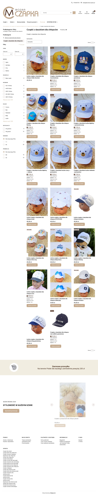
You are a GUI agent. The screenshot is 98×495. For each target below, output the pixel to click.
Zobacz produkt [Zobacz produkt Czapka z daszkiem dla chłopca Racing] (32, 136)
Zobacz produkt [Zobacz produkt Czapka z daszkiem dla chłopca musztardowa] (56, 89)
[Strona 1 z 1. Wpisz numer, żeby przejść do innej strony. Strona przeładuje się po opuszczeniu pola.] (92, 42)
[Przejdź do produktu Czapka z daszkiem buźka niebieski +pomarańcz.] (84, 155)
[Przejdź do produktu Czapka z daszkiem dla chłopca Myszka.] (60, 108)
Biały (7, 115)
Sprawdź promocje (11, 411)
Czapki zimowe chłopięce (9, 454)
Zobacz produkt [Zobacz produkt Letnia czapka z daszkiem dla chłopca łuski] (32, 224)
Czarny (7, 107)
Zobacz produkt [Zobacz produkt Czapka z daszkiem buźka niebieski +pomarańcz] (79, 183)
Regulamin (62, 440)
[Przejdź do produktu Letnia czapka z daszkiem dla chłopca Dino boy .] (37, 242)
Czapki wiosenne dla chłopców (11, 466)
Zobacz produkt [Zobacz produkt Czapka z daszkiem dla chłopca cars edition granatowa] (56, 346)
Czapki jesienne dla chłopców (10, 465)
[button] (74, 12)
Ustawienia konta (26, 441)
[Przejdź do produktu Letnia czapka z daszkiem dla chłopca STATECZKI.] (60, 202)
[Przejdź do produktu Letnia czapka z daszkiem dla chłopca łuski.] (37, 202)
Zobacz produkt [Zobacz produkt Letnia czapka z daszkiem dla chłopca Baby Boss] (56, 265)
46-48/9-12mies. (10, 94)
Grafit (7, 118)
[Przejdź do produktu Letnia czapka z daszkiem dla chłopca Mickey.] (84, 242)
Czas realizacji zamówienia (47, 443)
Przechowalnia (25, 443)
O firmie (80, 441)
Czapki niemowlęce (8, 458)
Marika (7, 70)
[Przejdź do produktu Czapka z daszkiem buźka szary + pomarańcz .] (60, 155)
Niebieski (8, 112)
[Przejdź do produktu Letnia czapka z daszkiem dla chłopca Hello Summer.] (37, 60)
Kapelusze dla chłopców (9, 455)
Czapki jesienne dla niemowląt (10, 463)
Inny (7, 68)
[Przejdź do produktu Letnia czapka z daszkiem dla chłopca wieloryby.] (60, 283)
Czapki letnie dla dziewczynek (10, 471)
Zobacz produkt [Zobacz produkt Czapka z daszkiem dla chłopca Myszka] (56, 136)
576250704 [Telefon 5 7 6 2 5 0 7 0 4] (76, 2)
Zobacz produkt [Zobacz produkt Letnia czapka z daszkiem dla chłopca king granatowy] (32, 346)
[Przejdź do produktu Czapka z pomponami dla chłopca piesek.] (73, 400)
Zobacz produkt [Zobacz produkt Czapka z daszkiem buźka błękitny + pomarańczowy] (79, 136)
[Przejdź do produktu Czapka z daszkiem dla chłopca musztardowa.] (60, 60)
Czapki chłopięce (7, 468)
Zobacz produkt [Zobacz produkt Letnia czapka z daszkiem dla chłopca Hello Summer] (32, 89)
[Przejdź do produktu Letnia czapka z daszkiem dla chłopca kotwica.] (84, 283)
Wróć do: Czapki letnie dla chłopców (12, 37)
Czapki (12, 26)
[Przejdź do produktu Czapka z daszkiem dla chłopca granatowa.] (84, 60)
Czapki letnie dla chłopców (33, 26)
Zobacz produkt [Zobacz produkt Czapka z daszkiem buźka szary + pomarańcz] (56, 183)
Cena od (5, 51)
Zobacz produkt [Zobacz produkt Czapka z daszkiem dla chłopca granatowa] (79, 89)
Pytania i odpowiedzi (8, 441)
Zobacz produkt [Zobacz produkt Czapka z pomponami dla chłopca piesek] (60, 425)
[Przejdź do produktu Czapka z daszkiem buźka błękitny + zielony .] (37, 155)
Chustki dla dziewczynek (9, 485)
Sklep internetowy (48, 493)
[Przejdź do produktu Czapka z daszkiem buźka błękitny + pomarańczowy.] (84, 108)
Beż (7, 110)
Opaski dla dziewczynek (9, 483)
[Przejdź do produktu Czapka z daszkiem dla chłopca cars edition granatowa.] (60, 320)
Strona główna (6, 26)
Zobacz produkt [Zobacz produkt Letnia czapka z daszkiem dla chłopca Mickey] (79, 265)
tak (6, 141)
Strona (89, 42)
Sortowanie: (30, 38)
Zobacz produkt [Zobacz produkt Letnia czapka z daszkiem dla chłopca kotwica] (79, 224)
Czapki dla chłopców (20, 26)
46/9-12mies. (9, 91)
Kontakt (80, 440)
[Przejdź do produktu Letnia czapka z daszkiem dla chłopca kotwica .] (84, 202)
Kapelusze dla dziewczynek (10, 481)
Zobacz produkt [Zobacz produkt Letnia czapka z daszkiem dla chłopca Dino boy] (32, 265)
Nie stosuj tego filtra (11, 139)
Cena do (17, 51)
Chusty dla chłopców (8, 457)
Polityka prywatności (65, 441)
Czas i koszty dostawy (46, 441)
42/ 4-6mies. (9, 85)
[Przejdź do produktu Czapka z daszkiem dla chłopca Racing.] (37, 108)
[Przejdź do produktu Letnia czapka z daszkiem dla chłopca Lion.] (37, 279)
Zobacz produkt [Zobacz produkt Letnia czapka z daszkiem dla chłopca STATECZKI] (56, 224)
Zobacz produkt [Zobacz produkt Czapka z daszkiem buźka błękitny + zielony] (32, 183)
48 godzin (8, 131)
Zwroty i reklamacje (8, 440)
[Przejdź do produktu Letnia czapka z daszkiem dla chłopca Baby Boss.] (60, 242)
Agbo (7, 62)
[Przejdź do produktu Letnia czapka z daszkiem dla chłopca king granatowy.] (37, 324)
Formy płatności (45, 440)
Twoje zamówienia (26, 440)
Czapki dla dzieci (7, 451)
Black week (8, 78)
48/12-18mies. (9, 97)
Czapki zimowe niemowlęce (10, 486)
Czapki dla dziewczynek (9, 469)
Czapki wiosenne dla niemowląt (11, 462)
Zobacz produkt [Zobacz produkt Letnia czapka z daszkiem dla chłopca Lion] (32, 305)
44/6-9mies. (9, 88)
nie (6, 144)
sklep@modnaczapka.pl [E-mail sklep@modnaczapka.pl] (89, 2)
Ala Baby (8, 65)
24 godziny (8, 128)
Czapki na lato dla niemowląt (10, 460)
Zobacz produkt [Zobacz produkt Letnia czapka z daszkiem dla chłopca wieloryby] (56, 305)
